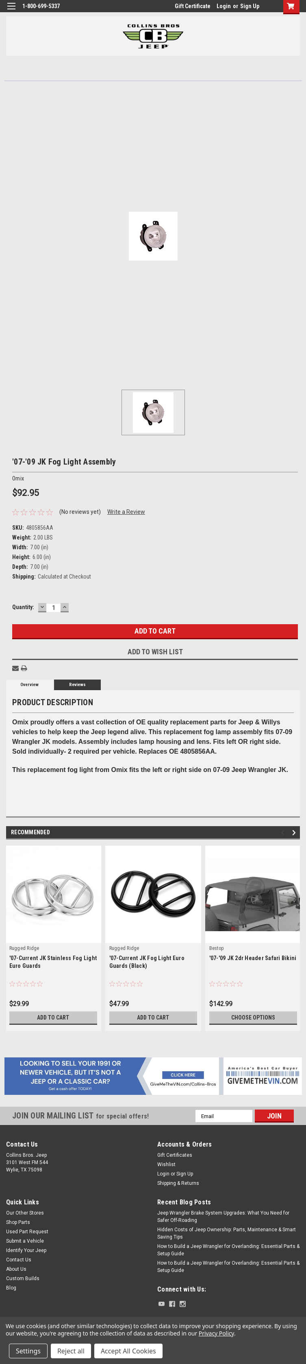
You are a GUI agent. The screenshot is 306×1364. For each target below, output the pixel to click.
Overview (29, 684)
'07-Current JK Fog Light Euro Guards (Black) (146, 962)
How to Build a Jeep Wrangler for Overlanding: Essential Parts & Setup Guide (228, 1250)
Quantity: (23, 607)
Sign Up (249, 6)
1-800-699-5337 (41, 6)
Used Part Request (27, 1232)
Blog (11, 1288)
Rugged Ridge (24, 948)
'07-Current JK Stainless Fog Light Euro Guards (53, 962)
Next (295, 833)
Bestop (216, 948)
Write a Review (126, 512)
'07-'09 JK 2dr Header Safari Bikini (253, 958)
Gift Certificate (193, 6)
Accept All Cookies (128, 1350)
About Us (16, 1269)
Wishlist (166, 1164)
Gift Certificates (174, 1155)
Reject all (71, 1350)
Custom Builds (22, 1278)
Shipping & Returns (178, 1183)
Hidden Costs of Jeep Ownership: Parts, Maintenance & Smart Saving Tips (226, 1233)
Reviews (77, 684)
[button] (153, 1076)
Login (224, 6)
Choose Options (253, 1017)
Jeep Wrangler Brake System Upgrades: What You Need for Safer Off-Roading (223, 1216)
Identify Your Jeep (26, 1250)
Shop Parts (18, 1222)
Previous (284, 833)
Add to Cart (53, 1017)
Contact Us (18, 1260)
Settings (28, 1350)
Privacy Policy (216, 1333)
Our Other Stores (25, 1213)
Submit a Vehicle (25, 1241)
